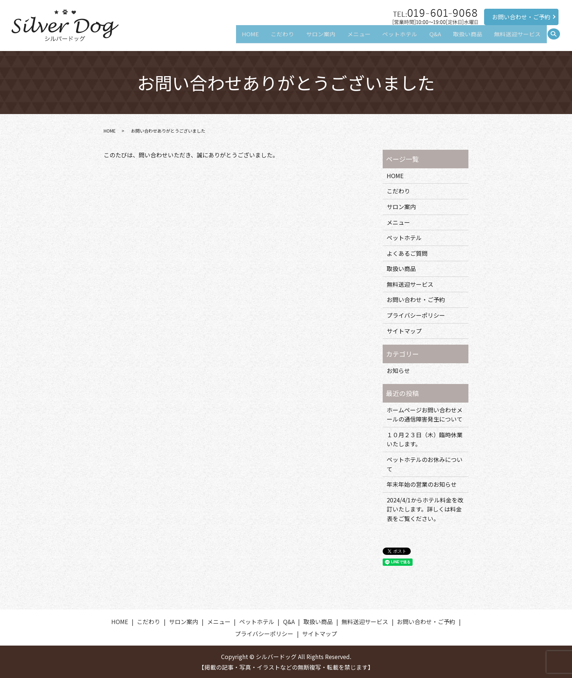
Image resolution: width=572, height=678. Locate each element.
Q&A (430, 38)
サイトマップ (404, 330)
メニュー (349, 38)
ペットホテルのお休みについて (425, 464)
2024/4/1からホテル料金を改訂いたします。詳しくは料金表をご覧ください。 (425, 509)
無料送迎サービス (516, 38)
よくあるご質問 (407, 253)
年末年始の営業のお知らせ (422, 484)
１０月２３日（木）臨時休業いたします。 (425, 439)
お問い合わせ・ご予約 (521, 16)
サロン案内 (309, 38)
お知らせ (398, 370)
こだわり (269, 38)
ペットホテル (392, 38)
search (556, 38)
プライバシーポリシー (416, 315)
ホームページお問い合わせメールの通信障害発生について (425, 414)
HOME (234, 38)
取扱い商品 (464, 38)
